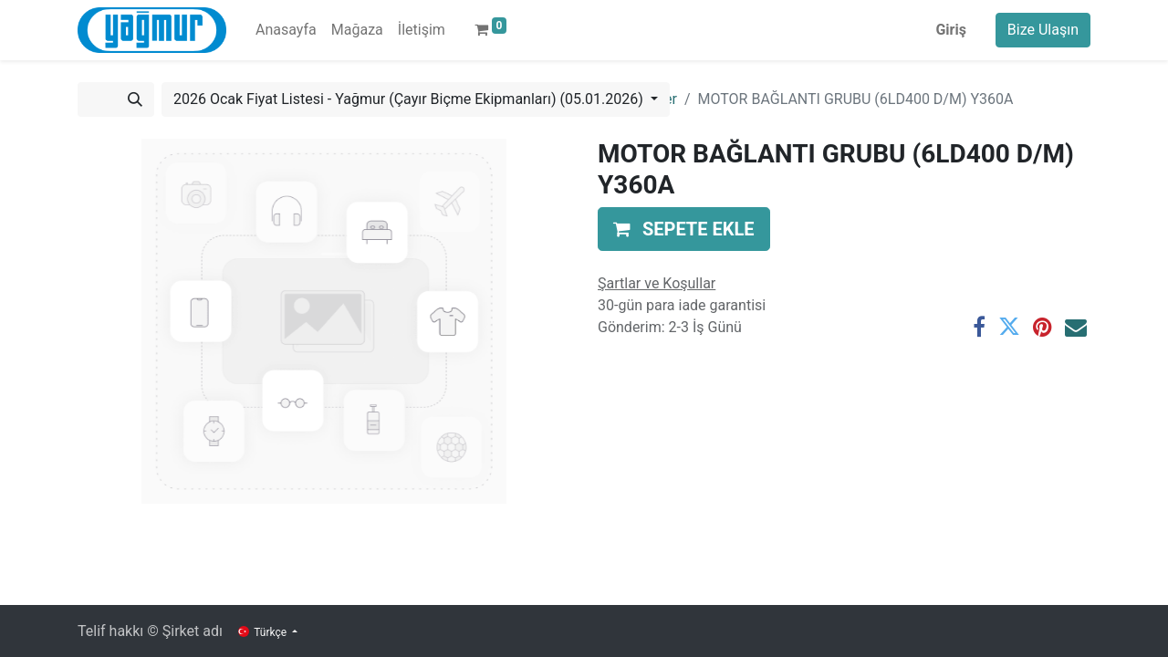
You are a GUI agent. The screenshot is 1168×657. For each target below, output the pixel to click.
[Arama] (135, 99)
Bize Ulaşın (1043, 29)
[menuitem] (286, 30)
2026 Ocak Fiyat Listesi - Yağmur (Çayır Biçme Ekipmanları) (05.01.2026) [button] (410, 99)
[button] (684, 229)
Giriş (950, 29)
